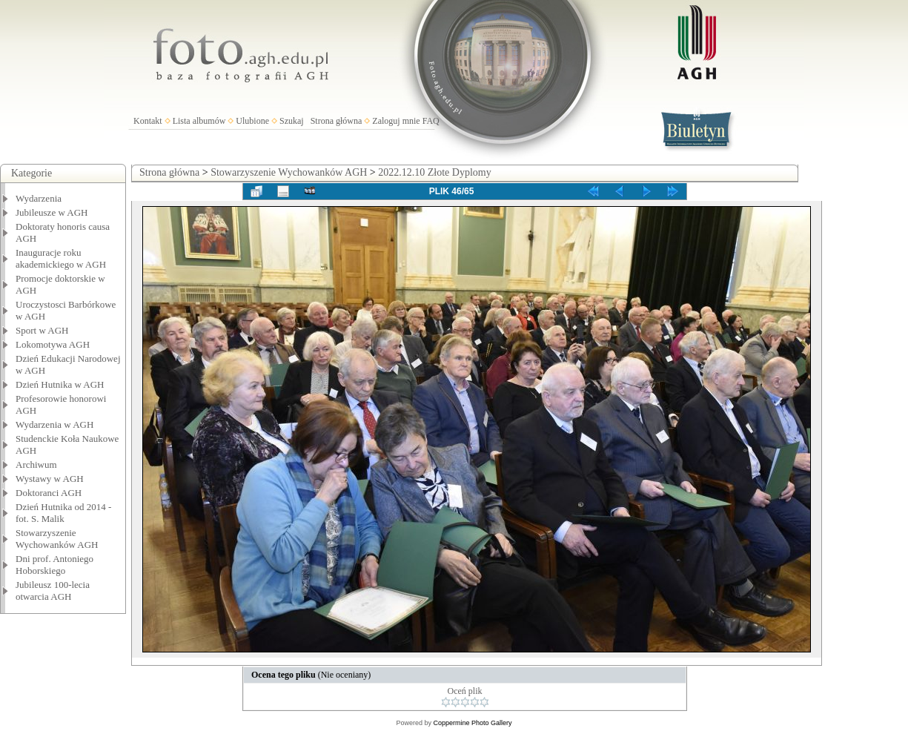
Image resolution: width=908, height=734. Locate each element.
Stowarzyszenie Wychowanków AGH (57, 538)
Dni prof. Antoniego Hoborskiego (54, 564)
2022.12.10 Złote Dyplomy (434, 172)
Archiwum (36, 464)
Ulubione (252, 121)
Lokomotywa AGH (53, 344)
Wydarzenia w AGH (54, 424)
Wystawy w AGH (50, 478)
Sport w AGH (42, 330)
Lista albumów (199, 121)
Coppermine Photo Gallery (472, 723)
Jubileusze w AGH (52, 212)
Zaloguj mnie (396, 121)
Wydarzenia (39, 198)
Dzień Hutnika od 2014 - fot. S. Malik (63, 512)
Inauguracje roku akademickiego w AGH (61, 258)
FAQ (431, 121)
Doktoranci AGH (49, 492)
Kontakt (147, 121)
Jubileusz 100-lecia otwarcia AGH (53, 590)
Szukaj (291, 121)
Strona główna (336, 121)
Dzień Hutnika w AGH (60, 384)
